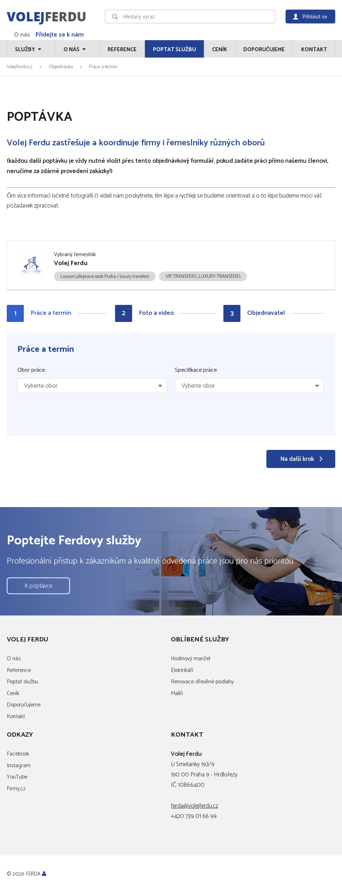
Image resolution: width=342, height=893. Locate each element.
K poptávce (38, 586)
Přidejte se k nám (59, 34)
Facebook (18, 754)
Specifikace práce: (196, 370)
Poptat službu (174, 49)
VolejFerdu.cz (19, 67)
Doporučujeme (264, 49)
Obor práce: (31, 370)
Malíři (177, 693)
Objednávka (61, 67)
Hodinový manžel (190, 658)
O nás (22, 34)
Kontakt (314, 49)
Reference (122, 49)
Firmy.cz (16, 789)
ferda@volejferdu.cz (194, 806)
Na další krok (297, 459)
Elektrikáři (182, 670)
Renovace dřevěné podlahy (202, 682)
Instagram (19, 765)
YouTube (17, 777)
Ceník (219, 49)
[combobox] (92, 385)
